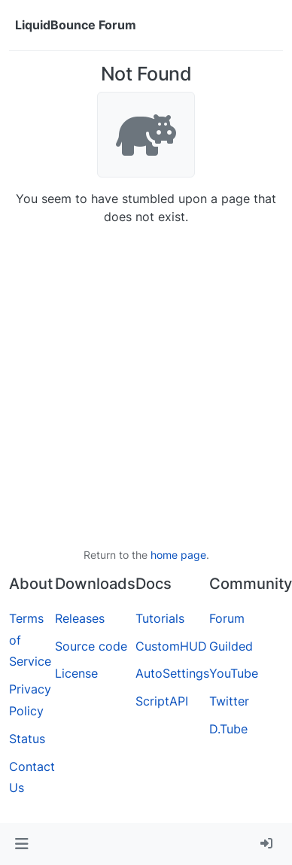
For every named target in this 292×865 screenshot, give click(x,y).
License (76, 673)
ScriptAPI (161, 701)
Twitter (229, 701)
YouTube (233, 673)
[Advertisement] (141, 386)
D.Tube (228, 728)
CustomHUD (171, 646)
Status (27, 738)
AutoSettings (172, 673)
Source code (91, 646)
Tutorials (159, 618)
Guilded (231, 646)
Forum (227, 618)
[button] (21, 844)
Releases (80, 618)
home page (178, 554)
